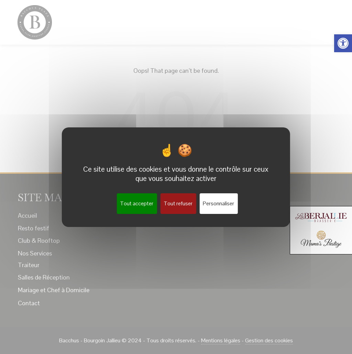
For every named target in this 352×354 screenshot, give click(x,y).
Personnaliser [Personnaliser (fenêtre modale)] (218, 203)
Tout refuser (178, 203)
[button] (343, 43)
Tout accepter (136, 203)
